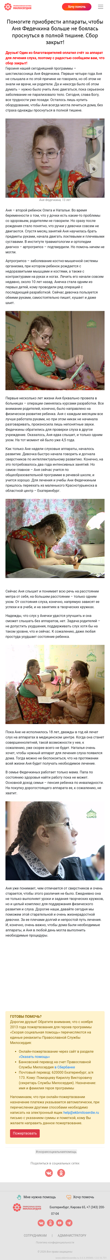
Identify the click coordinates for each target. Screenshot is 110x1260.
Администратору (72, 1235)
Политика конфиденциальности (55, 1242)
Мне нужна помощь (36, 1197)
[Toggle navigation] (101, 7)
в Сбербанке (65, 1067)
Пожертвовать (25, 1133)
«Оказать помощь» (34, 1057)
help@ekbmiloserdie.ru (81, 1113)
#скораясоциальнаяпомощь (56, 1152)
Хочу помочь (77, 7)
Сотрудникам (35, 1235)
